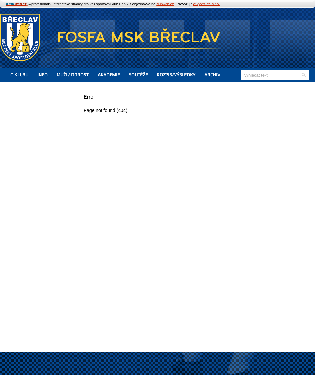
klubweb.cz (165, 4)
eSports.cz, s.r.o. (207, 4)
